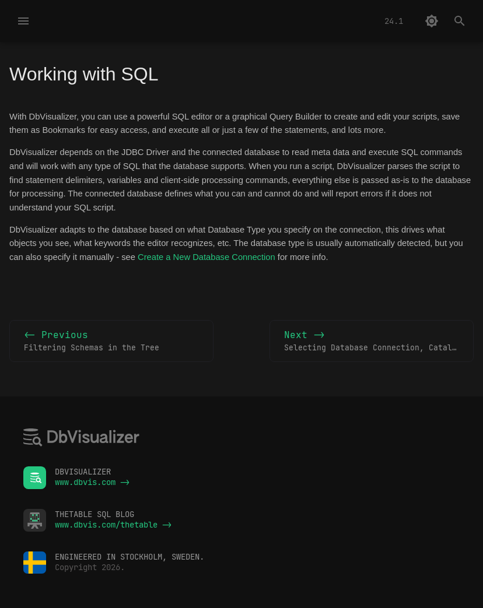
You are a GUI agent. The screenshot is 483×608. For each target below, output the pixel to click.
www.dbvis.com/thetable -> (113, 524)
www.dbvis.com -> (92, 482)
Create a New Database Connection (206, 257)
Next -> (379, 341)
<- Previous (111, 341)
